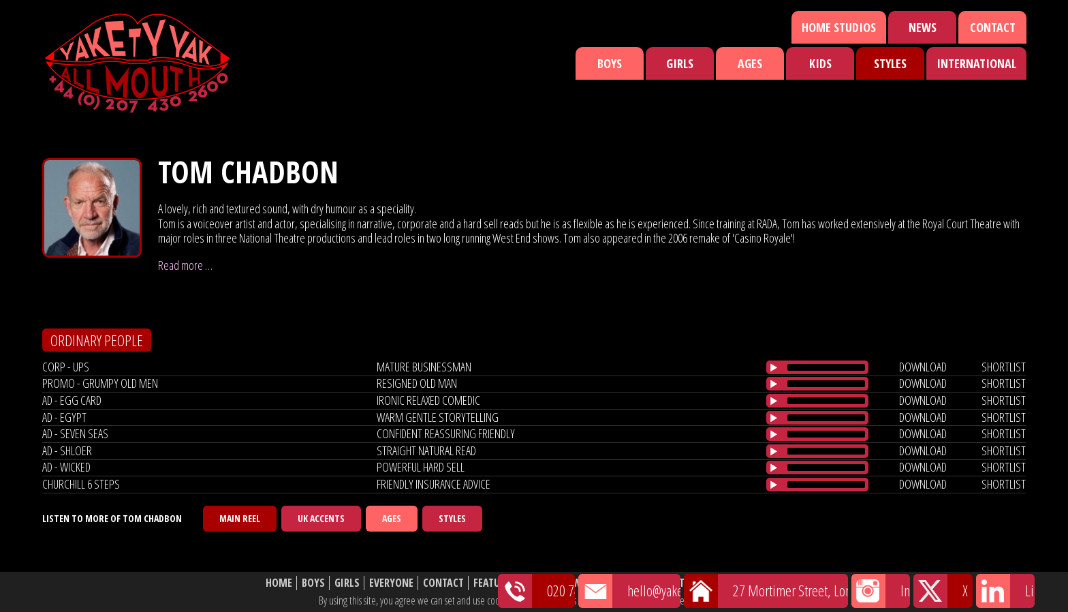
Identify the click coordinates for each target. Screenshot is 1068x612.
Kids (820, 63)
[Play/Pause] (773, 367)
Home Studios (839, 27)
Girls (679, 63)
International (976, 63)
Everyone (391, 583)
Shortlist (621, 583)
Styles (890, 63)
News (923, 27)
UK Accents (321, 518)
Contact (993, 27)
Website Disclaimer (755, 583)
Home (279, 583)
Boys (609, 63)
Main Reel (239, 518)
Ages (750, 63)
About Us (677, 583)
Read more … (185, 265)
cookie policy (724, 600)
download (923, 366)
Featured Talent (512, 583)
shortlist (1003, 366)
